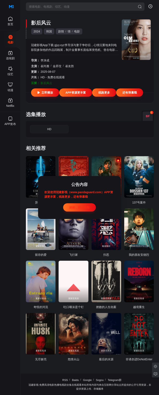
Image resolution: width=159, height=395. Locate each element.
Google (87, 380)
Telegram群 (115, 380)
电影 (77, 31)
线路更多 (104, 92)
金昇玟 (57, 66)
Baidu (75, 380)
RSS (65, 380)
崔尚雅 (45, 66)
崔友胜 (69, 66)
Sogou (100, 380)
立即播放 (45, 92)
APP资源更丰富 (75, 92)
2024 (37, 31)
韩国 (49, 31)
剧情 (61, 31)
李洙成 (45, 60)
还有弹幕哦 (129, 92)
